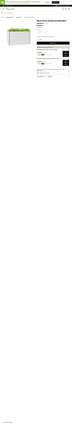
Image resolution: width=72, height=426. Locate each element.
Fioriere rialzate (19, 17)
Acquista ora (55, 2)
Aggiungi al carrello (66, 54)
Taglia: (38, 29)
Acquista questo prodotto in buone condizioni (48, 49)
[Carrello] (69, 9)
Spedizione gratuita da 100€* (64, 5)
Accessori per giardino (10, 17)
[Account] (63, 9)
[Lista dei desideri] (65, 9)
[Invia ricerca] (2, 13)
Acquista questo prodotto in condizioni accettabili (49, 58)
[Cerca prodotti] (36, 13)
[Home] (4, 17)
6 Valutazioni (39, 27)
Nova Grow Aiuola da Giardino (29, 17)
